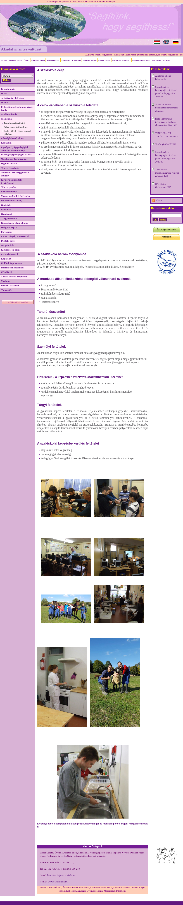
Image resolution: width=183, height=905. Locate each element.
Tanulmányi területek (14, 123)
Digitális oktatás (9, 163)
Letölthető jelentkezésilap (18, 302)
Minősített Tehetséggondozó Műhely (15, 174)
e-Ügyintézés (7, 245)
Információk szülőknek (12, 267)
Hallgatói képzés (89, 60)
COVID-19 (6, 272)
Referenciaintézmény (11, 200)
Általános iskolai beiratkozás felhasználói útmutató (166, 107)
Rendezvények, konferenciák (15, 236)
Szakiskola (65, 60)
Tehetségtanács (8, 187)
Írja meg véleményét (166, 229)
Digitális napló (8, 240)
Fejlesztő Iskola (15, 60)
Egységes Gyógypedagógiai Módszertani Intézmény (14, 149)
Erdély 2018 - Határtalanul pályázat (17, 132)
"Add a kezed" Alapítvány (14, 276)
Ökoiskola (6, 205)
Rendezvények (104, 60)
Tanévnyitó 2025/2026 (165, 144)
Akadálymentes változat (21, 49)
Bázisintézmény (9, 191)
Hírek (4, 93)
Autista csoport (53, 60)
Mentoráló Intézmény (121, 60)
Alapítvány (156, 60)
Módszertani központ (141, 60)
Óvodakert (6, 214)
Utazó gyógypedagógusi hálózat (16, 154)
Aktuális (166, 60)
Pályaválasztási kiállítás (15, 127)
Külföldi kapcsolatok (11, 263)
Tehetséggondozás (10, 168)
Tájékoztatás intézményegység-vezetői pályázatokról (167, 172)
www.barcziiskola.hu (58, 881)
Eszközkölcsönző (9, 254)
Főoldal (4, 60)
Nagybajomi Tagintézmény (14, 159)
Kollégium (76, 60)
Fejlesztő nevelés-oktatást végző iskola (16, 108)
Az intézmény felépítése (12, 98)
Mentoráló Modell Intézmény (15, 196)
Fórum (159, 200)
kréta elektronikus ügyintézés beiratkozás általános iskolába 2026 (166, 122)
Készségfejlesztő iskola (12, 138)
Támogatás (6, 290)
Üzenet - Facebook (10, 285)
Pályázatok (6, 232)
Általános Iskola (38, 60)
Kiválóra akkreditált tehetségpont (11, 181)
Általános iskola (9, 114)
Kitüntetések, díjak (10, 249)
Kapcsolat (6, 258)
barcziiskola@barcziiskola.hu (61, 875)
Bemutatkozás (8, 89)
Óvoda (26, 60)
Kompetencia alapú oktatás (14, 223)
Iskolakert (6, 209)
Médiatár (5, 281)
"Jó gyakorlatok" (10, 218)
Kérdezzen (166, 236)
